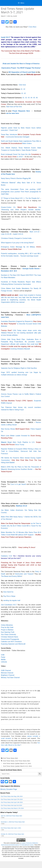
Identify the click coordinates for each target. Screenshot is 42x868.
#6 (37, 98)
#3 (29, 98)
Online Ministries (7, 625)
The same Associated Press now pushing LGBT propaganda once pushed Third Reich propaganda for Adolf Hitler (21, 191)
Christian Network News (9, 637)
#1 (21, 89)
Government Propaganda (10, 639)
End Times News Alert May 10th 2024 (12, 796)
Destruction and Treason (24, 574)
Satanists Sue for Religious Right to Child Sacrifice (19, 368)
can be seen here (12, 113)
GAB (2, 655)
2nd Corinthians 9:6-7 (9, 605)
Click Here (32, 27)
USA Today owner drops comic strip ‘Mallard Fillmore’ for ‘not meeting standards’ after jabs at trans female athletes (21, 333)
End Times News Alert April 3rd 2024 (11, 805)
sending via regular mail (11, 600)
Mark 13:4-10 (34, 232)
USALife (4, 662)
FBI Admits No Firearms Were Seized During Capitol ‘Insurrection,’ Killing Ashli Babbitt (21, 460)
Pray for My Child (7, 627)
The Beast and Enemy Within (11, 576)
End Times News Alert (10, 758)
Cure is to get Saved (18, 484)
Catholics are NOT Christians (11, 641)
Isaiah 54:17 (5, 37)
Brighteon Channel (7, 675)
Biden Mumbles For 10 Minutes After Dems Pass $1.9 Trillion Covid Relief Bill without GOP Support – (21, 535)
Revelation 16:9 (7, 271)
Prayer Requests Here (21, 111)
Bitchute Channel (7, 673)
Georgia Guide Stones (31, 268)
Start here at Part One (14, 106)
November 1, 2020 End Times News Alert (13, 822)
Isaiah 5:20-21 (18, 234)
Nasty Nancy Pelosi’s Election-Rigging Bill (16, 178)
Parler (3, 657)
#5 (34, 98)
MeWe (3, 659)
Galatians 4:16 (6, 556)
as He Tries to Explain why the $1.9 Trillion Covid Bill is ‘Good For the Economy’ (21, 526)
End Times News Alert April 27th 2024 (12, 799)
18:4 (15, 271)
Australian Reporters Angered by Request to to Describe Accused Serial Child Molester (21, 324)
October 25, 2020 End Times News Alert (12, 834)
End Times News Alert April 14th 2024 (12, 802)
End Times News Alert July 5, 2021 (11, 828)
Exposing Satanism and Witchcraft (13, 644)
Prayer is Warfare (7, 630)
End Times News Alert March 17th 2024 (12, 808)
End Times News (8, 761)
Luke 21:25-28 (6, 234)
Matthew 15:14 (21, 506)
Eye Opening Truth (7, 632)
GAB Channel (6, 670)
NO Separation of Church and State (22, 72)
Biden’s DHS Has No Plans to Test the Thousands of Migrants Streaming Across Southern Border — (21, 469)
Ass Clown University (8, 634)
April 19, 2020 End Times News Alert (11, 816)
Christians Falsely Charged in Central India (16, 238)
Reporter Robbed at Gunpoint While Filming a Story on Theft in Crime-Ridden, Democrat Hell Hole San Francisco (21, 451)
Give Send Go (8, 592)
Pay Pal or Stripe (9, 596)
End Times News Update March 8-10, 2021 (17, 766)
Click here (22, 85)
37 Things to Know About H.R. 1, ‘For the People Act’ (20, 198)
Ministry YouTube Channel (10, 677)
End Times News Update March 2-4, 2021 (17, 763)
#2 (24, 89)
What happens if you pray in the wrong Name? (17, 242)
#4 (31, 98)
